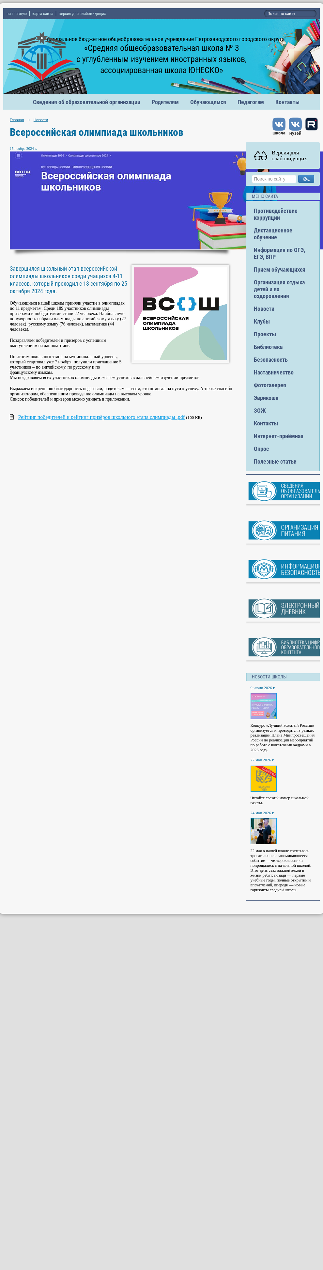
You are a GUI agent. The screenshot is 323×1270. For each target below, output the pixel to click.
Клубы (262, 321)
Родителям (165, 102)
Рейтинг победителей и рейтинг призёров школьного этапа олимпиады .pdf (101, 417)
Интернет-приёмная (278, 436)
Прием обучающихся (279, 269)
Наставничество (274, 372)
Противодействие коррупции (276, 214)
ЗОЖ (260, 410)
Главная (17, 120)
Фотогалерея (270, 385)
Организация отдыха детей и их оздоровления (279, 289)
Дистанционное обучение (273, 234)
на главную (17, 13)
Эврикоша (266, 397)
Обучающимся (208, 102)
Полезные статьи (275, 461)
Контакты (287, 102)
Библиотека (268, 346)
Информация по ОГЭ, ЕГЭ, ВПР (279, 253)
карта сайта (42, 13)
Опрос (261, 448)
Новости (41, 120)
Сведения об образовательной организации (86, 102)
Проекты (265, 334)
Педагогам (251, 102)
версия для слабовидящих (82, 13)
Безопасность (271, 359)
